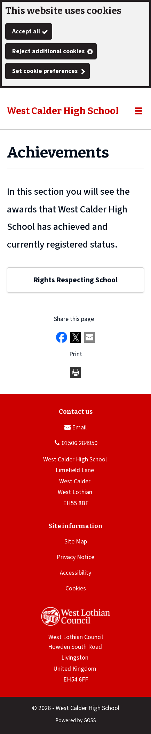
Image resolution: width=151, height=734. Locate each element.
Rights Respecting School (75, 280)
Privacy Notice (75, 557)
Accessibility (75, 572)
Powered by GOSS (75, 720)
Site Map (75, 541)
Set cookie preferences (45, 71)
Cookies (75, 588)
